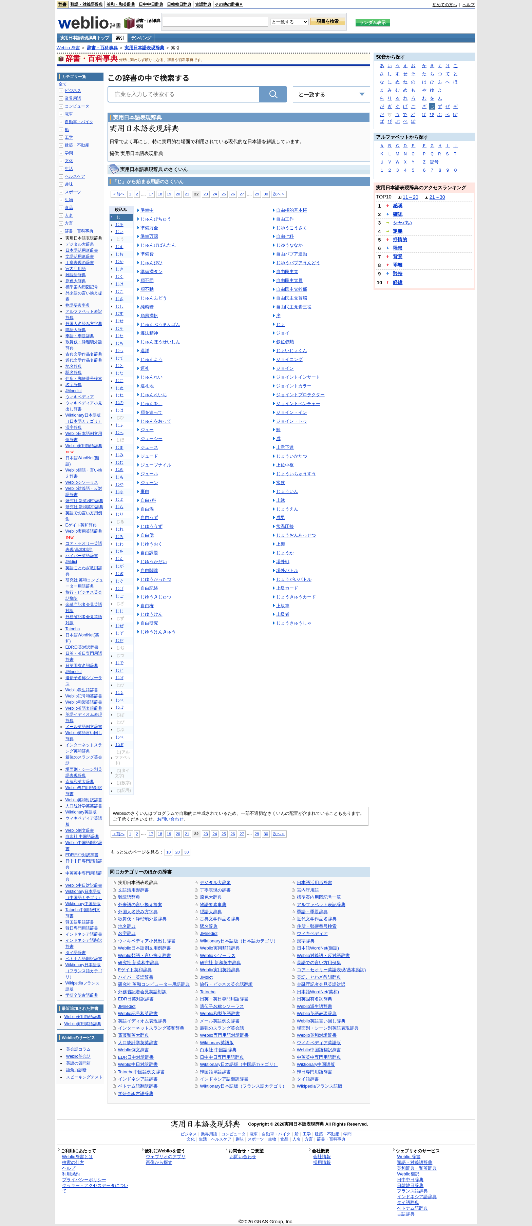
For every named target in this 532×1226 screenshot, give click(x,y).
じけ (119, 284)
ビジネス (73, 90)
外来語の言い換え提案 (140, 904)
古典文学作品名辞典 (220, 918)
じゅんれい (151, 377)
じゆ (119, 492)
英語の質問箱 (78, 1063)
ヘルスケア (75, 176)
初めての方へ (445, 4)
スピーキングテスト (84, 1077)
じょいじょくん (291, 350)
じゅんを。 (151, 403)
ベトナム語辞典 (412, 1208)
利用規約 (71, 1173)
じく (119, 276)
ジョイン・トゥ (291, 421)
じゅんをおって (155, 421)
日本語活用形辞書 (314, 882)
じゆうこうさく (291, 227)
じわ (119, 544)
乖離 (397, 265)
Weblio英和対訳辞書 (317, 1035)
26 (233, 194)
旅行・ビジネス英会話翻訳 (226, 984)
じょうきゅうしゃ (293, 623)
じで (119, 662)
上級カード (287, 588)
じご (119, 596)
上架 (280, 544)
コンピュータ (77, 106)
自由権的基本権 (291, 210)
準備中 (147, 210)
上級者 (282, 614)
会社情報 (322, 1156)
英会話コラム (78, 1049)
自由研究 (149, 623)
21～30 (437, 197)
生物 (69, 199)
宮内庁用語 (308, 890)
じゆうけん (151, 614)
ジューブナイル (155, 464)
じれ (119, 529)
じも (119, 477)
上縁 (280, 500)
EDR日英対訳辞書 (136, 998)
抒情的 (400, 239)
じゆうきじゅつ (155, 596)
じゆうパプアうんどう (298, 262)
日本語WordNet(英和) (318, 991)
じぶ (119, 692)
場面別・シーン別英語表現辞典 (328, 1028)
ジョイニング (289, 359)
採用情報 (322, 1162)
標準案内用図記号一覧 (319, 897)
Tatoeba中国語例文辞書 (141, 1071)
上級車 (282, 605)
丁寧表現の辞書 (215, 890)
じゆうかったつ (155, 579)
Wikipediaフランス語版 (319, 1086)
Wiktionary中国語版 (316, 1064)
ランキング (141, 37)
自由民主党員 (289, 280)
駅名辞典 (208, 926)
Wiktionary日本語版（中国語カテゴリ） (239, 1064)
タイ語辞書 (308, 1078)
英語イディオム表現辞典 (142, 1020)
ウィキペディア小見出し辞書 (146, 940)
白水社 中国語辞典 (218, 1049)
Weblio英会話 (78, 1056)
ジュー (147, 429)
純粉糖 (147, 306)
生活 (69, 168)
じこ (119, 291)
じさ (119, 298)
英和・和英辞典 (121, 4)
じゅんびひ (151, 262)
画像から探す (159, 1162)
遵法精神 (149, 333)
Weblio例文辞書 (133, 1049)
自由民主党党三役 (293, 306)
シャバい (402, 222)
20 (178, 194)
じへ (119, 432)
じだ (119, 640)
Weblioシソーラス (217, 955)
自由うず (149, 517)
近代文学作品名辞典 (317, 918)
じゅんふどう (153, 298)
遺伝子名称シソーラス (222, 1006)
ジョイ (282, 333)
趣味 (69, 184)
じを (119, 551)
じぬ (119, 388)
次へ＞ (279, 194)
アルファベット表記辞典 (321, 904)
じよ (119, 499)
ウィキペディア (312, 933)
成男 (280, 517)
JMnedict (127, 1006)
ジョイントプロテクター (300, 394)
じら (119, 506)
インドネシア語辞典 (417, 1196)
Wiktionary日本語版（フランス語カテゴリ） (243, 1086)
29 (257, 194)
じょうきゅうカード (296, 596)
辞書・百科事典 (102, 47)
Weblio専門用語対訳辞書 (224, 1035)
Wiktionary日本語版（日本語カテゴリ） (239, 940)
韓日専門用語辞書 (314, 1071)
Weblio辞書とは (77, 1156)
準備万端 (149, 236)
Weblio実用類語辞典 (220, 948)
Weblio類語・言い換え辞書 (144, 955)
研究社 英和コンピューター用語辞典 (154, 984)
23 (206, 194)
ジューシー (151, 438)
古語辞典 (203, 4)
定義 (397, 231)
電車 (69, 114)
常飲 (280, 482)
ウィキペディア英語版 (319, 1042)
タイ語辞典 (408, 1202)
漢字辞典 (306, 940)
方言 (69, 223)
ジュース (149, 447)
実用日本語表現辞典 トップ (84, 37)
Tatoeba (207, 991)
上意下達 (285, 447)
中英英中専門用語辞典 (319, 1057)
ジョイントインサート (298, 377)
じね (119, 395)
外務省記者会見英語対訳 (142, 991)
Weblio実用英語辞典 (220, 969)
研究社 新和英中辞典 (220, 962)
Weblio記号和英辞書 (138, 1013)
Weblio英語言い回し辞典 (321, 1020)
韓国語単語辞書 (215, 1071)
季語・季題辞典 (312, 911)
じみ (119, 455)
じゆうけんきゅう (158, 631)
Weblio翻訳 (408, 1173)
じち (119, 343)
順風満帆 (149, 315)
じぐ (119, 581)
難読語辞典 (129, 897)
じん (119, 558)
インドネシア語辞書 (138, 1078)
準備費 (147, 253)
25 (224, 194)
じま (119, 447)
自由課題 (149, 552)
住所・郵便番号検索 (317, 926)
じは (119, 410)
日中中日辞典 (151, 4)
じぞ (119, 633)
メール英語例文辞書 (220, 1020)
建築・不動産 (77, 145)
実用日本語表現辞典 (144, 47)
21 (187, 194)
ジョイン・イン (291, 412)
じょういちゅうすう (296, 473)
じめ (119, 469)
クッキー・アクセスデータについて (95, 1188)
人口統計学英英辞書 (138, 1042)
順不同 (147, 280)
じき (119, 269)
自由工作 (285, 219)
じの (119, 402)
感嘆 (397, 205)
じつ (119, 350)
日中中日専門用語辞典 (222, 1057)
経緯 (397, 282)
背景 (397, 256)
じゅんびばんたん (158, 245)
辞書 (62, 4)
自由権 (147, 605)
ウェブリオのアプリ (166, 1156)
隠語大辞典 (211, 911)
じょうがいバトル (293, 579)
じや (119, 484)
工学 (69, 137)
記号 (434, 162)
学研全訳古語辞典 (135, 1093)
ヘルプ (468, 4)
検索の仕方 (73, 1162)
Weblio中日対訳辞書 (138, 1064)
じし (119, 306)
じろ (119, 536)
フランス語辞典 (412, 1190)
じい (119, 231)
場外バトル (287, 570)
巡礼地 (147, 385)
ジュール (149, 473)
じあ (119, 224)
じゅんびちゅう (155, 219)
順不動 (147, 289)
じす (119, 313)
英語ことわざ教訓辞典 (319, 977)
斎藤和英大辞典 (133, 1035)
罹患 (397, 248)
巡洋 (144, 350)
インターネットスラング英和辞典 (151, 1028)
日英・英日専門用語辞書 (224, 998)
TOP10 (383, 196)
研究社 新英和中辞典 (138, 962)
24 (214, 194)
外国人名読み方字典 (138, 911)
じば (119, 677)
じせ (119, 321)
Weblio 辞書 (68, 47)
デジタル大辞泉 (215, 882)
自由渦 (147, 509)
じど (119, 670)
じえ (119, 246)
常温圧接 (285, 526)
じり (119, 514)
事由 (144, 491)
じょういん (287, 491)
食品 (69, 207)
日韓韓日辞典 (179, 4)
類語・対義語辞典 (86, 4)
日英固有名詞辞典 (314, 998)
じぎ (119, 573)
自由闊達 (149, 570)
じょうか (285, 552)
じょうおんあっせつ (296, 535)
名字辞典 (127, 933)
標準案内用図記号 (81, 287)
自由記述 (149, 588)
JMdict (206, 977)
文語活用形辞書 (133, 890)
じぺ (119, 737)
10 (168, 852)
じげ (119, 588)
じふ (119, 425)
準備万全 (149, 227)
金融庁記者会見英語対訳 (321, 984)
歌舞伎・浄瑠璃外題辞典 (142, 918)
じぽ (119, 744)
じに (119, 380)
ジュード (149, 456)
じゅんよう (151, 359)
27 (242, 194)
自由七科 (285, 236)
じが (119, 566)
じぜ (119, 626)
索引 (120, 37)
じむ (119, 462)
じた (119, 335)
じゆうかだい (153, 561)
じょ (280, 324)
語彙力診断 (76, 1070)
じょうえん (287, 509)
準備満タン (151, 271)
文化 (69, 160)
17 (151, 194)
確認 (397, 214)
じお (119, 254)
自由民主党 (287, 271)
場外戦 (282, 561)
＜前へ (118, 194)
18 (160, 194)
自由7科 (148, 500)
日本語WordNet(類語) (318, 948)
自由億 (147, 535)
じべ (119, 700)
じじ (119, 611)
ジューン (149, 482)
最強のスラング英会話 (222, 1028)
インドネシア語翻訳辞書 (224, 1078)
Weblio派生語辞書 (314, 1006)
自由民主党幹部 (291, 289)
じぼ (119, 707)
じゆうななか (289, 245)
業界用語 (73, 98)
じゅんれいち (153, 394)
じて (119, 358)
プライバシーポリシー (84, 1179)
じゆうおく (151, 544)
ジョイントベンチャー (298, 403)
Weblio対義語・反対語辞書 (323, 955)
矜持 (397, 273)
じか (119, 261)
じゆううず (151, 526)
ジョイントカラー (293, 385)
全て (63, 84)
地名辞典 (127, 926)
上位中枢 (285, 464)
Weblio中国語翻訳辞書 (319, 1049)
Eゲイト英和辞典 (135, 969)
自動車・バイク (79, 121)
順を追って (151, 412)
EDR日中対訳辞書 (136, 1057)
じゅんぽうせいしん (160, 341)
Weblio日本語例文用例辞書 (144, 948)
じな (119, 373)
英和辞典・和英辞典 (417, 1168)
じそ (119, 328)
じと (119, 365)
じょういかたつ (291, 456)
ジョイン (285, 368)
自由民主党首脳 (291, 298)
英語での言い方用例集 (319, 962)
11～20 (410, 197)
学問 (69, 153)
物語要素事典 (213, 904)
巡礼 (144, 368)
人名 (69, 215)
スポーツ (73, 192)
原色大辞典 (211, 897)
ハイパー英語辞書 (135, 977)
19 (169, 194)
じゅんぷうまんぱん (160, 324)
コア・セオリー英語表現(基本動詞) (331, 969)
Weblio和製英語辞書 (220, 1013)
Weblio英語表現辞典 (317, 1013)
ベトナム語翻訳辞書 (138, 1086)
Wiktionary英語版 (216, 1042)
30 (266, 194)
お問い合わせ (170, 819)
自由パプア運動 (291, 253)
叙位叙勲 (285, 341)
